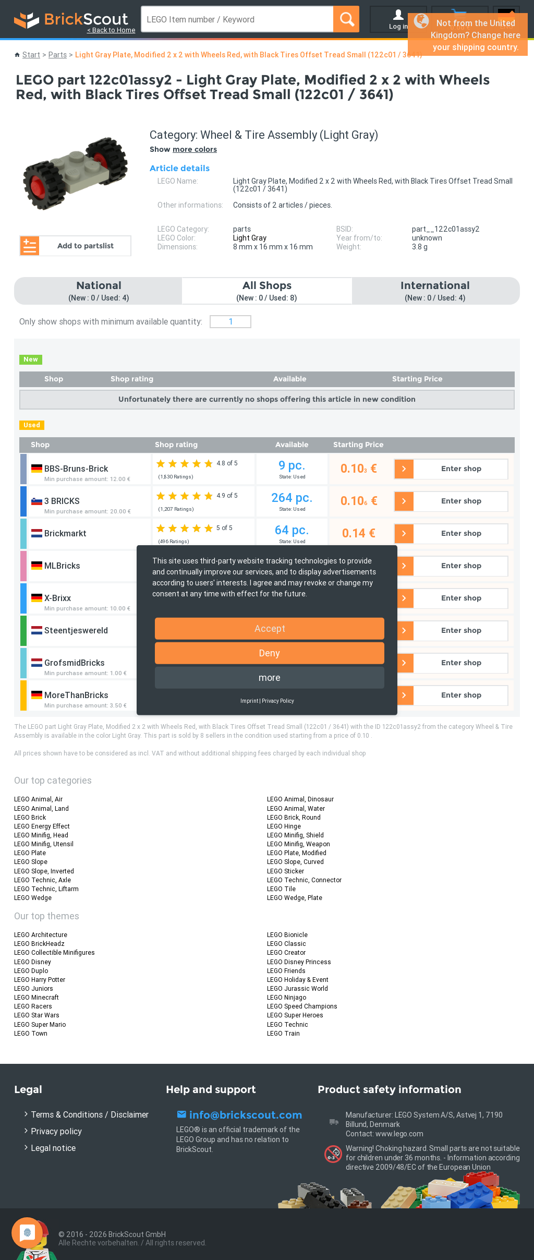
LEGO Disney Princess (299, 962)
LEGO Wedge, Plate (294, 898)
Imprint (249, 700)
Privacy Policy (278, 700)
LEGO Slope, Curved (295, 862)
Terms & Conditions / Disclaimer (90, 1114)
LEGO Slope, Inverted (44, 871)
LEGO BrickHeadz (39, 943)
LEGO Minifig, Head (41, 835)
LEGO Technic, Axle (42, 880)
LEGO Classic (286, 943)
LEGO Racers (33, 1006)
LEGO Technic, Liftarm (46, 889)
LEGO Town (30, 1033)
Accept (269, 628)
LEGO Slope (30, 862)
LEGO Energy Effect (42, 826)
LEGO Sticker (285, 871)
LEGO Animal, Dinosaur (300, 799)
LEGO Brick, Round (294, 817)
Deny (269, 652)
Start (31, 54)
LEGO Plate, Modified (296, 853)
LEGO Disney (32, 962)
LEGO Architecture (40, 935)
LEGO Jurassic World (297, 988)
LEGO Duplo (31, 971)
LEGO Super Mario (40, 1024)
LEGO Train (283, 1033)
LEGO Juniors (33, 988)
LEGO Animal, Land (41, 808)
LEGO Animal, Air (38, 799)
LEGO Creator (286, 952)
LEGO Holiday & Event (298, 979)
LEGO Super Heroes (295, 1015)
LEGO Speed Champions (302, 1006)
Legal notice (53, 1148)
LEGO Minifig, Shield (295, 835)
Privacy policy (56, 1131)
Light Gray (249, 238)
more (270, 677)
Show (183, 149)
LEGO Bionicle (287, 935)
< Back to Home (111, 30)
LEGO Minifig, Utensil (44, 844)
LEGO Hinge (284, 826)
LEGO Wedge (33, 898)
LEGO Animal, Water (296, 808)
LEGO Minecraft (36, 997)
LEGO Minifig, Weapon (298, 844)
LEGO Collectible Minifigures (54, 952)
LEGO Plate (30, 853)
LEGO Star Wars (36, 1015)
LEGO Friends (286, 971)
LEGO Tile (281, 889)
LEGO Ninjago (286, 997)
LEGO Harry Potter (39, 979)
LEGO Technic (287, 1024)
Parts (57, 54)
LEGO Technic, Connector (304, 880)
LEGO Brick (30, 817)
